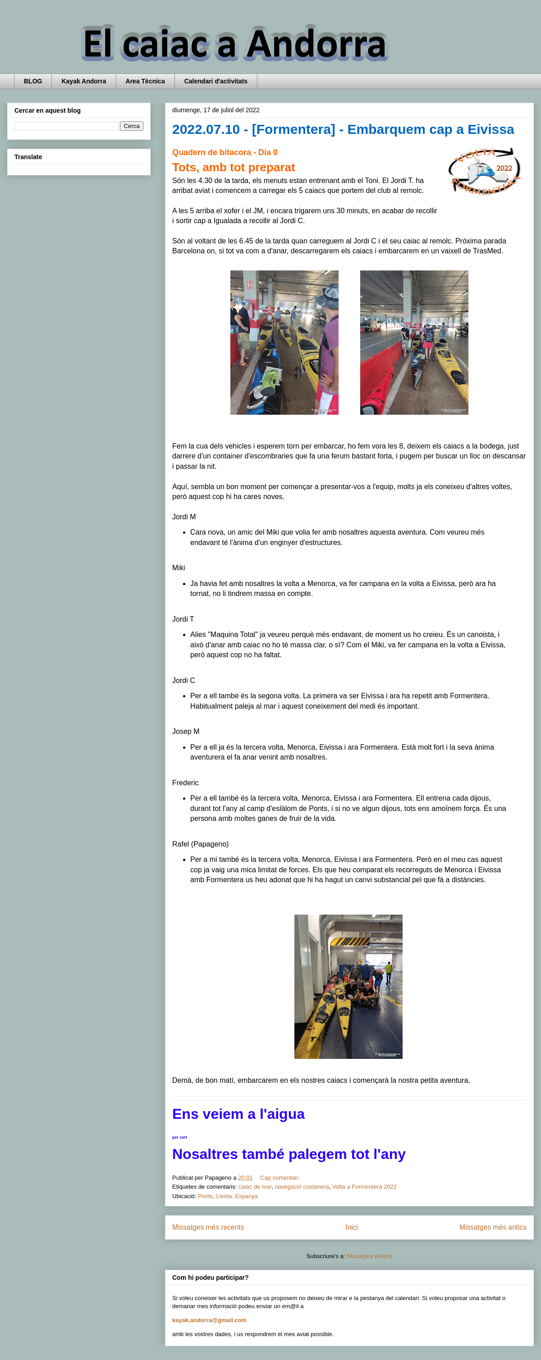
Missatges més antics (493, 1227)
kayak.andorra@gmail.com (209, 1320)
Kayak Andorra (83, 81)
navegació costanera (302, 1186)
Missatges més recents (208, 1227)
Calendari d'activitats (216, 81)
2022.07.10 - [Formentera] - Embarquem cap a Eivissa (343, 129)
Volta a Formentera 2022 (364, 1186)
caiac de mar (255, 1186)
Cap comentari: (281, 1177)
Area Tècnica (145, 81)
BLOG (33, 81)
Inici (351, 1227)
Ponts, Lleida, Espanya (228, 1196)
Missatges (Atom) (369, 1256)
